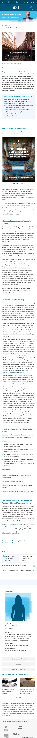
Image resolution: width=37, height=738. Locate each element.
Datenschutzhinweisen (26, 711)
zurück (18, 664)
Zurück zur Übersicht (8, 68)
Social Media (17, 461)
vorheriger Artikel (19, 659)
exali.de (18, 7)
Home (3, 26)
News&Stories (9, 26)
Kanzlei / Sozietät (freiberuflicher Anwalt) (9, 558)
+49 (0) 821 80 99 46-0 (26, 2)
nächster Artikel (17, 670)
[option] (10, 686)
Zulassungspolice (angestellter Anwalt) (26, 558)
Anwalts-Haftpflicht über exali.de (14, 525)
